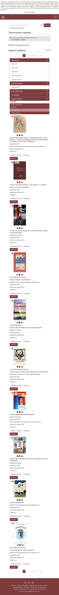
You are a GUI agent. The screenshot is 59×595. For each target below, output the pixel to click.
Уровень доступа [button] (16, 99)
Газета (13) (14, 67)
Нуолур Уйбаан (18, 325)
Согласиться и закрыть (29, 12)
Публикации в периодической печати (18, 45)
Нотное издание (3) (16, 75)
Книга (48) (14, 64)
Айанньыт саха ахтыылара (22, 279)
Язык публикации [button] (16, 91)
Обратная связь (33, 585)
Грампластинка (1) (16, 79)
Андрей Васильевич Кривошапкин (24, 414)
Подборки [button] (13, 151)
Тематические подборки (16, 37)
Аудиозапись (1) (16, 87)
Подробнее (14, 158)
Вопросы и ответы (42, 585)
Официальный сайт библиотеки (38, 589)
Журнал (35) (14, 71)
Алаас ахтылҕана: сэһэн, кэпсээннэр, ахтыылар (28, 327)
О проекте (13, 585)
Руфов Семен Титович (30, 37)
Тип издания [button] (15, 95)
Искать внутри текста (17, 28)
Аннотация (26, 155)
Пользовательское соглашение (37, 587)
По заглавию (15, 110)
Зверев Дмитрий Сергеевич (21, 369)
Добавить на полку (16, 155)
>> (40, 55)
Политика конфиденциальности (21, 589)
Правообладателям (18, 587)
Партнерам (26, 587)
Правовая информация (22, 585)
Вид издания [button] (15, 60)
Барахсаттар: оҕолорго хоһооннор (24, 550)
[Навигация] (55, 16)
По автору (13, 107)
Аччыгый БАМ (19, 502)
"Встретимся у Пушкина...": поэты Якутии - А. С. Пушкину (30, 184)
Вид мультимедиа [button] (17, 83)
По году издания (15, 113)
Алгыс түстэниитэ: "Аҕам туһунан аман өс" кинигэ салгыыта (31, 372)
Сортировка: (13, 101)
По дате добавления (16, 104)
